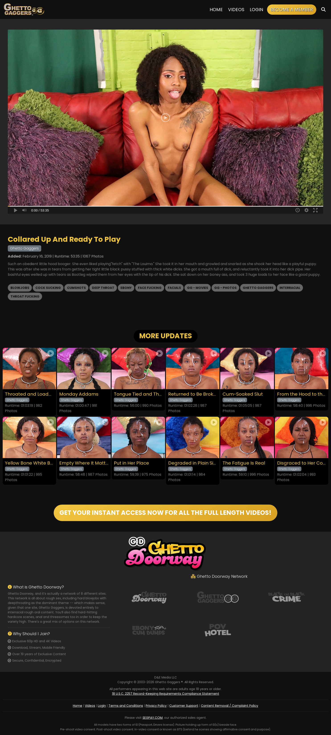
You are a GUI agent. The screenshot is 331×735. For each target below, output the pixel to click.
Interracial (290, 288)
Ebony (126, 288)
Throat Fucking (24, 296)
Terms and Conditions (125, 705)
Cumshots (76, 288)
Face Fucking (149, 288)
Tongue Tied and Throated (138, 394)
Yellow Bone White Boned (29, 463)
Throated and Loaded (29, 394)
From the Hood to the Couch (301, 394)
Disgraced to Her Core (301, 463)
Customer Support (183, 705)
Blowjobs (19, 288)
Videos (236, 9)
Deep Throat (103, 288)
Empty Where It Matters (83, 463)
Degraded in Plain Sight (192, 463)
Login (256, 9)
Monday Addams (78, 394)
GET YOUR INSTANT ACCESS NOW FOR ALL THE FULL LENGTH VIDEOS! (165, 512)
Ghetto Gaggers (258, 288)
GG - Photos (225, 288)
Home (216, 9)
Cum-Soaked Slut (243, 394)
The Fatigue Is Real (244, 463)
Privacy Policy (156, 705)
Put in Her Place (131, 463)
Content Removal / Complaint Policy (229, 705)
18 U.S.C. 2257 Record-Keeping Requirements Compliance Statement (165, 693)
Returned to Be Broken (192, 394)
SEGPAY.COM (153, 717)
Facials (174, 288)
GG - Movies (197, 288)
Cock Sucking (48, 288)
